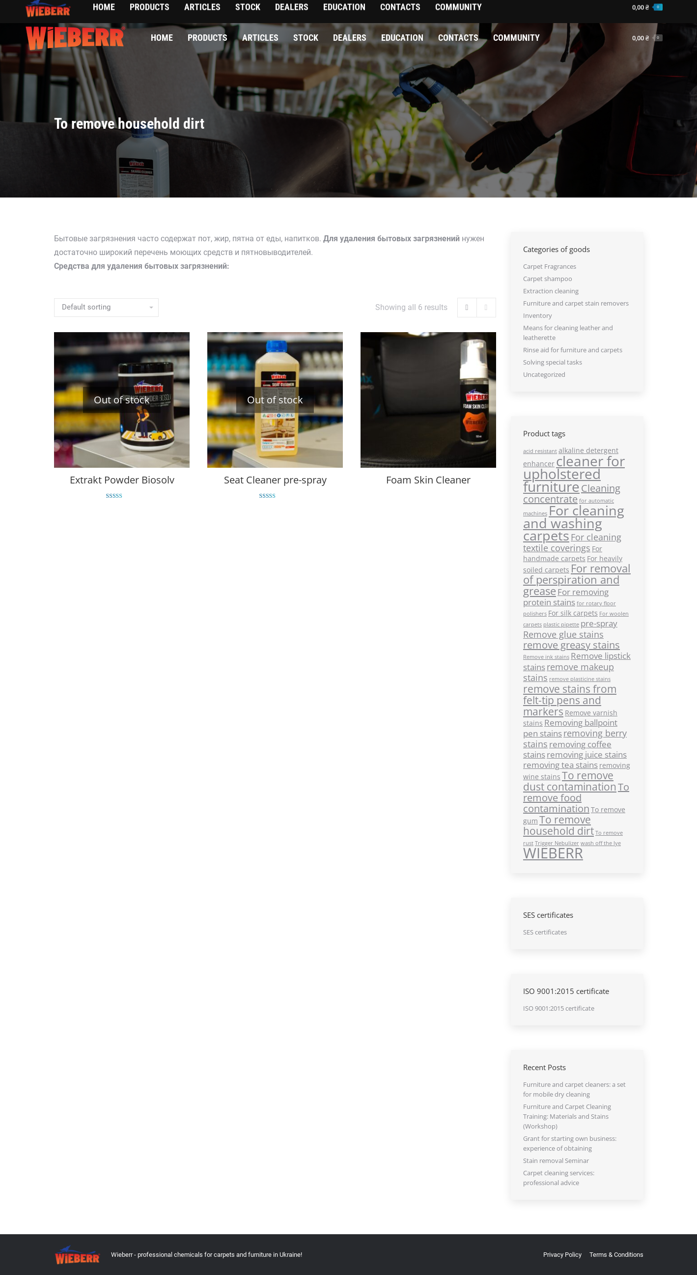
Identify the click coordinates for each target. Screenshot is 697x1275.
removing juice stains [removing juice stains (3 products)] (587, 754)
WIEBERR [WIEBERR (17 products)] (553, 853)
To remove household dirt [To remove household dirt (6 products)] (558, 825)
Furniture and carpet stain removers (576, 303)
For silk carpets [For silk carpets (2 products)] (573, 613)
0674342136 (47, 13)
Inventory (537, 315)
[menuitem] (162, 38)
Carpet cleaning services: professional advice (558, 1177)
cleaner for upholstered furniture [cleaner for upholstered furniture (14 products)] (574, 474)
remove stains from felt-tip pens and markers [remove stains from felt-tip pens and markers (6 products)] (569, 699)
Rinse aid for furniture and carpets (572, 349)
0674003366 (94, 13)
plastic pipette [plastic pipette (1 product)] (561, 624)
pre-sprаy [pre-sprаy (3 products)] (599, 623)
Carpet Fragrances (549, 266)
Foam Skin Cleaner (428, 478)
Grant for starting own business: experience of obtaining (569, 1143)
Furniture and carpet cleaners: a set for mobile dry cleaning (574, 1089)
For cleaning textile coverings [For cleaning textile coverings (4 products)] (572, 542)
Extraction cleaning (551, 290)
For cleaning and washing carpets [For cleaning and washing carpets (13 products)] (573, 522)
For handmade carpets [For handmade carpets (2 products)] (562, 553)
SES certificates (545, 932)
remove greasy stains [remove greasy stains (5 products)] (571, 645)
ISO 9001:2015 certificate (558, 1008)
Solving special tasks (552, 362)
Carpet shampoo (547, 278)
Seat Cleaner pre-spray (274, 479)
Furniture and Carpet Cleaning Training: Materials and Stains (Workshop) (567, 1116)
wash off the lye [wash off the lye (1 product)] (601, 843)
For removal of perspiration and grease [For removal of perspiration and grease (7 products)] (577, 579)
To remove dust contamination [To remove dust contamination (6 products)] (569, 780)
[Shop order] (106, 307)
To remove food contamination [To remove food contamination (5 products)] (576, 797)
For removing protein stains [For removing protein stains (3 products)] (566, 597)
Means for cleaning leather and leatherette (568, 332)
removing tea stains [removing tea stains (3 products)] (560, 764)
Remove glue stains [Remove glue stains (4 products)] (563, 634)
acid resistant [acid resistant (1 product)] (540, 451)
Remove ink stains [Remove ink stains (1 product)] (546, 656)
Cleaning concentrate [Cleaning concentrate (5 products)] (571, 494)
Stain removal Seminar (556, 1160)
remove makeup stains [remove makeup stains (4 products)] (568, 671)
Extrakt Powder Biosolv (121, 479)
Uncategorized (544, 374)
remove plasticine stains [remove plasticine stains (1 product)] (580, 679)
